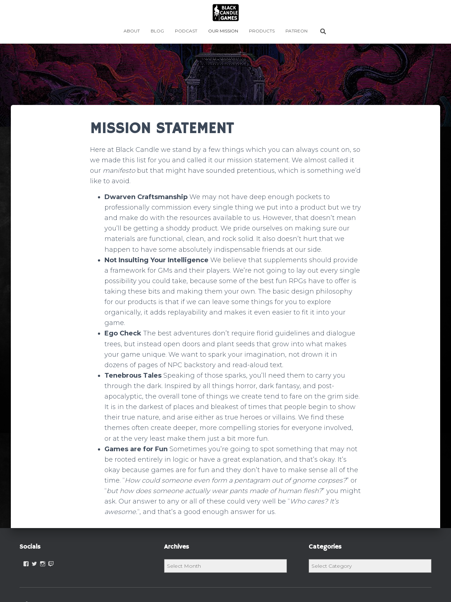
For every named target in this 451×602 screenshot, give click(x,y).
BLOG (157, 31)
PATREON (296, 31)
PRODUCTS (262, 31)
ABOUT (132, 31)
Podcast (186, 31)
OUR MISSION (223, 31)
